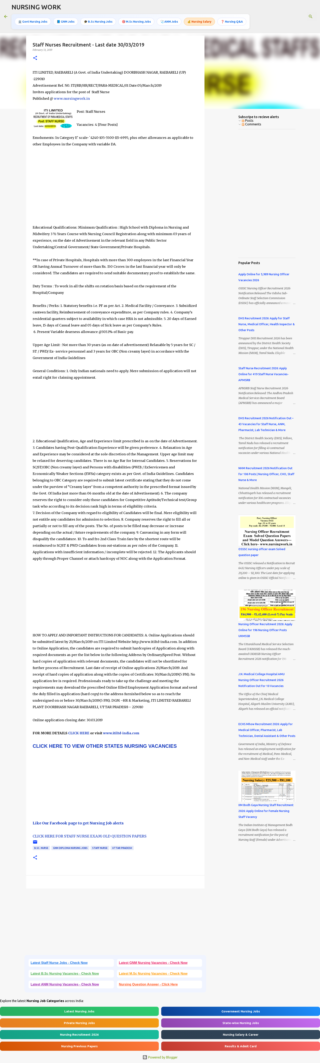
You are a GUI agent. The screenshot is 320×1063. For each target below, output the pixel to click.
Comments (251, 124)
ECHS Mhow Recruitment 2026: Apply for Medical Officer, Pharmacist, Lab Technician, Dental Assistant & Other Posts (266, 730)
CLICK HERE (78, 733)
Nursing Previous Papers (79, 1046)
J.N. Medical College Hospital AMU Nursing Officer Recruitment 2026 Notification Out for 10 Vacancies (261, 680)
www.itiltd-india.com (121, 733)
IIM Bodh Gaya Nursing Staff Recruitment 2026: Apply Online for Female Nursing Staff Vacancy (265, 811)
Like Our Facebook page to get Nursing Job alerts (78, 823)
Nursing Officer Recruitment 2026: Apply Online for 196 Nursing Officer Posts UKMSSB (265, 630)
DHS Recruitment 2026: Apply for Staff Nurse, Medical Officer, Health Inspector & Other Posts (266, 324)
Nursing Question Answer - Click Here (148, 984)
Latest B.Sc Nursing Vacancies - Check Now (65, 973)
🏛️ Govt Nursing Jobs (32, 21)
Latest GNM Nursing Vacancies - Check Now (153, 963)
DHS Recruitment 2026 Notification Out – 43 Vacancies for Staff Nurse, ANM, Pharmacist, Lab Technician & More (265, 424)
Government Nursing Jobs (240, 1011)
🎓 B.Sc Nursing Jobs (98, 21)
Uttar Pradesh (122, 848)
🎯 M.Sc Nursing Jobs (136, 21)
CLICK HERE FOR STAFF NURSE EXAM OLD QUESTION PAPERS (90, 836)
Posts (247, 120)
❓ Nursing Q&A (232, 21)
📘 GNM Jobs (65, 21)
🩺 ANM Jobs (169, 21)
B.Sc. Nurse (41, 848)
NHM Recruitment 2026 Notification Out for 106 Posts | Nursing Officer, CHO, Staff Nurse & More (266, 474)
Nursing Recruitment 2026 (79, 1034)
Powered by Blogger (160, 1057)
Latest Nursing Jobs (79, 1011)
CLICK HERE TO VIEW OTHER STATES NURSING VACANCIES (105, 746)
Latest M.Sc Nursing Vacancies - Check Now (153, 973)
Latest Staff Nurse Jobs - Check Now (59, 963)
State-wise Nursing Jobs (240, 1023)
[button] (35, 58)
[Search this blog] (295, 16)
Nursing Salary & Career (240, 1034)
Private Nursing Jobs (79, 1023)
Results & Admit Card (241, 1046)
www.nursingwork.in (72, 98)
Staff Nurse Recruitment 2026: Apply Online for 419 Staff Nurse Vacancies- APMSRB (263, 374)
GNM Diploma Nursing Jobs (70, 848)
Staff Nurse (100, 848)
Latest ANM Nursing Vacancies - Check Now (65, 984)
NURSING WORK (36, 7)
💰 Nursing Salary (199, 21)
